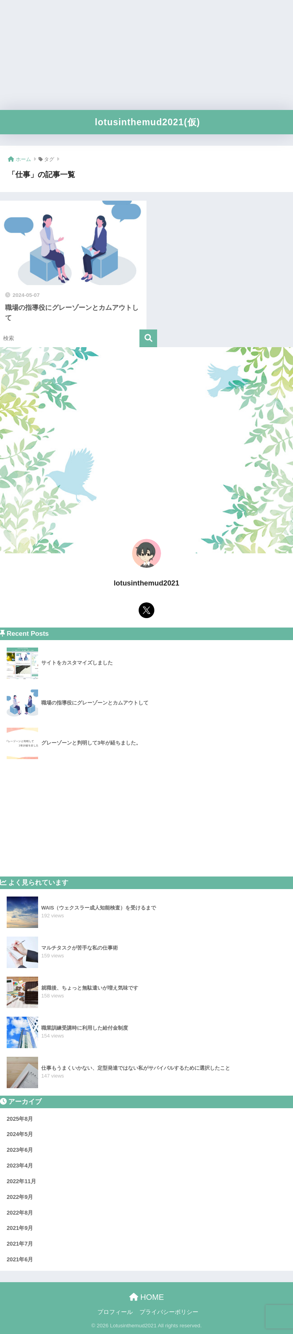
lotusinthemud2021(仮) (147, 122)
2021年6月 (20, 1259)
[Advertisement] (146, 55)
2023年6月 (20, 1150)
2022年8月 (20, 1213)
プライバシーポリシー (168, 1312)
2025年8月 (20, 1119)
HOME (146, 1297)
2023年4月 (20, 1165)
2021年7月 (20, 1244)
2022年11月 (21, 1181)
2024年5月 (20, 1134)
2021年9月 (20, 1228)
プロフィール (115, 1312)
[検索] (148, 338)
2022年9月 (20, 1197)
